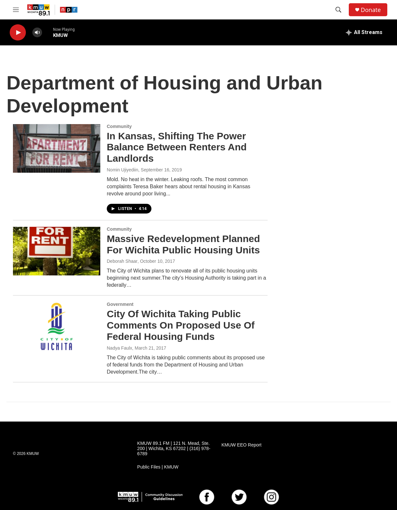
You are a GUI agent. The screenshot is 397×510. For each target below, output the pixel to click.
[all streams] (364, 32)
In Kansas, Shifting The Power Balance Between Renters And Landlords (177, 147)
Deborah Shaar (122, 261)
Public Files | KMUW (157, 467)
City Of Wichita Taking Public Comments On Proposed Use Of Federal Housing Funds (181, 325)
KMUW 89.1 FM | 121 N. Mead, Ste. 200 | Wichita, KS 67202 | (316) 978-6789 (173, 448)
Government (120, 304)
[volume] (37, 32)
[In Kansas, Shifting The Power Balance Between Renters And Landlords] (56, 148)
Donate (371, 9)
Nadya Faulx (119, 348)
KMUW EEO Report (241, 445)
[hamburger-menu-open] (16, 9)
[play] (18, 32)
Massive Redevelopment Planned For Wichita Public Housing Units (183, 244)
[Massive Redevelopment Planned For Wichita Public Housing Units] (56, 251)
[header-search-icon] (338, 10)
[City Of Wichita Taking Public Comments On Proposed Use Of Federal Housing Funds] (56, 326)
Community (119, 126)
